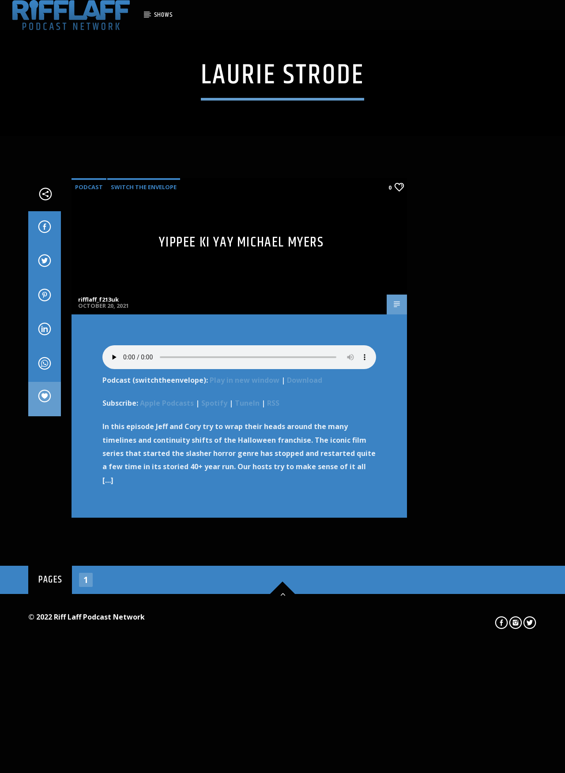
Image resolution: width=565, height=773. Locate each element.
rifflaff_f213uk (98, 521)
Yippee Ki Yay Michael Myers (241, 463)
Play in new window (244, 601)
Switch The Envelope (144, 408)
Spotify (214, 624)
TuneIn (247, 624)
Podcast (89, 408)
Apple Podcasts (167, 624)
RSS (273, 624)
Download (304, 601)
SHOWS (163, 14)
